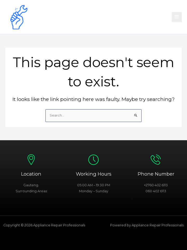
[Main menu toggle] (177, 17)
